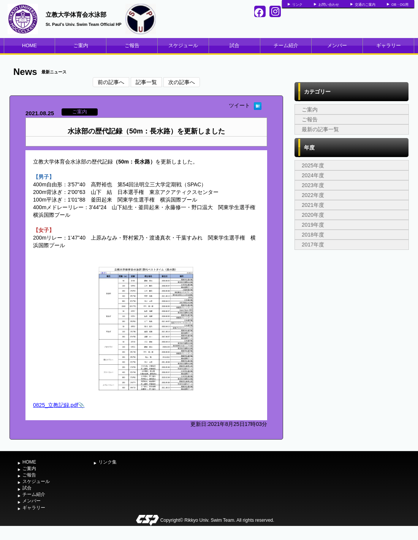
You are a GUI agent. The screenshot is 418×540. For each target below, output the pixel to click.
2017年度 (313, 244)
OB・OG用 (399, 4)
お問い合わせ (328, 4)
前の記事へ (111, 82)
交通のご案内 (365, 4)
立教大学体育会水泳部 (76, 14)
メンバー (337, 45)
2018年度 (313, 235)
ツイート (239, 105)
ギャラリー (388, 45)
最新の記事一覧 (320, 129)
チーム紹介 (286, 45)
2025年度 (313, 165)
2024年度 (313, 175)
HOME (29, 45)
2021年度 (313, 205)
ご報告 (132, 45)
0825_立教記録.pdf (55, 405)
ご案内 (80, 45)
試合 (234, 45)
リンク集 (107, 462)
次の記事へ (181, 82)
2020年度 (313, 215)
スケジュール (183, 45)
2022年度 (313, 195)
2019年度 (313, 225)
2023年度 (313, 185)
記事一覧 (146, 82)
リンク (297, 4)
